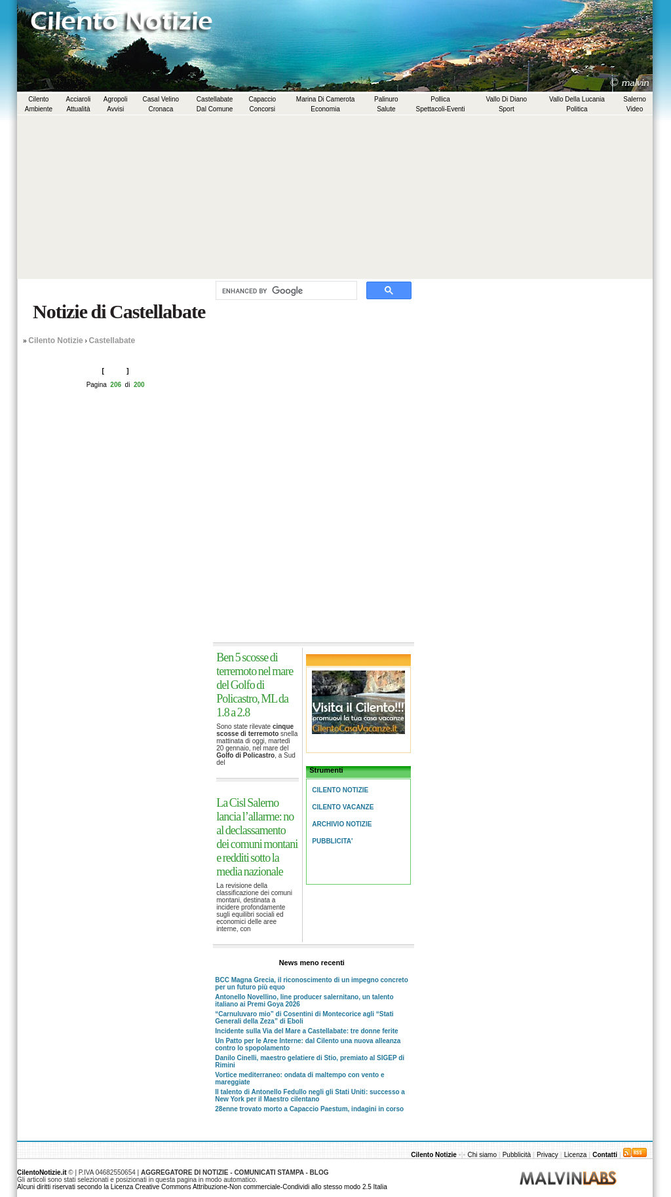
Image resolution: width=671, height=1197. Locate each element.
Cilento (38, 99)
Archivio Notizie (342, 824)
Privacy (547, 1154)
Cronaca (160, 109)
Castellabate (215, 99)
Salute (386, 109)
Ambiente (38, 109)
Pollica (440, 99)
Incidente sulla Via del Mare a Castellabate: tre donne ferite (306, 1031)
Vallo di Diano (506, 99)
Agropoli (116, 99)
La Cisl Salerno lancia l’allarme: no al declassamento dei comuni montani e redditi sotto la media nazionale (256, 837)
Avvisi (115, 109)
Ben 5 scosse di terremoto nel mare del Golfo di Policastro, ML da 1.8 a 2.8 (254, 685)
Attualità (78, 109)
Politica (576, 109)
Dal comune (215, 109)
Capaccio (262, 99)
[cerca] (285, 291)
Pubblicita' (332, 841)
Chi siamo (482, 1154)
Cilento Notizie (55, 340)
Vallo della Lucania (577, 99)
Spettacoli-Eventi (440, 109)
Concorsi (262, 109)
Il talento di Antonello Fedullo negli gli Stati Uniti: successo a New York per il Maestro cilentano (310, 1095)
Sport (506, 109)
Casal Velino (161, 99)
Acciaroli (78, 99)
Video (634, 109)
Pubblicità (517, 1154)
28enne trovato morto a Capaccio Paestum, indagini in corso (309, 1109)
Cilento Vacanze (343, 807)
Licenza (575, 1154)
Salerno (634, 99)
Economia (325, 109)
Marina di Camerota (325, 99)
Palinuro (386, 99)
